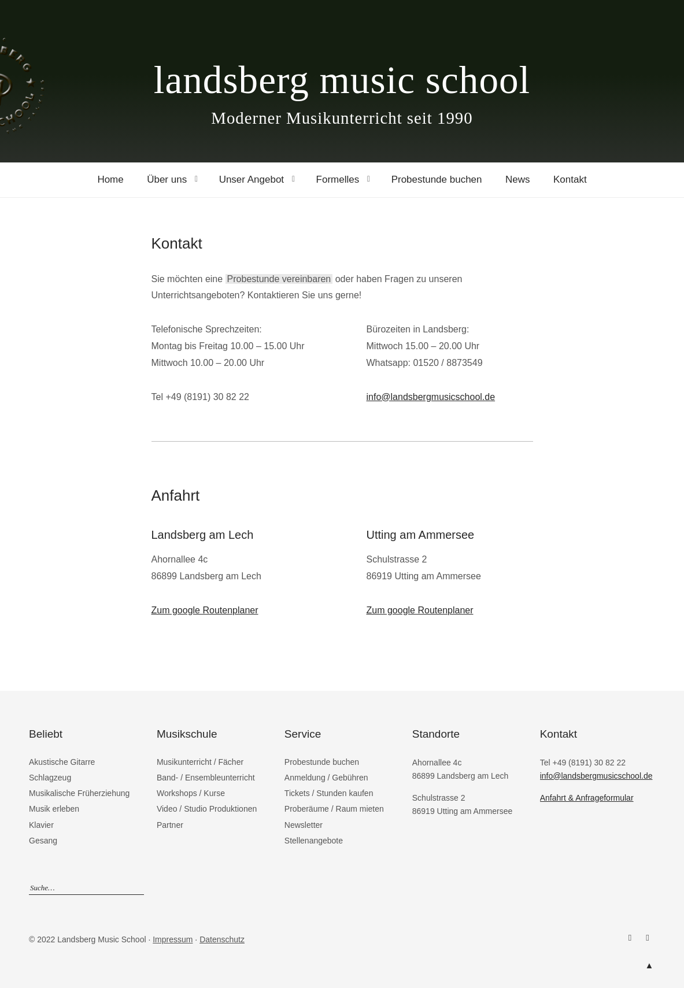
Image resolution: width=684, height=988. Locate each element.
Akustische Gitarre (62, 762)
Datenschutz (222, 939)
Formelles (338, 179)
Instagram (647, 938)
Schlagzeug (50, 777)
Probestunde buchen (436, 179)
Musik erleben (54, 808)
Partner (170, 825)
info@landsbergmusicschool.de (431, 397)
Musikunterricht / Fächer (200, 762)
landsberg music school (342, 80)
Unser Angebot (251, 179)
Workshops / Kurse (191, 793)
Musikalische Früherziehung (79, 793)
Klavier (41, 825)
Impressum (173, 939)
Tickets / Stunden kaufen (329, 793)
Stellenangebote (313, 840)
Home (110, 179)
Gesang (43, 840)
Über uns (167, 179)
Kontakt (570, 179)
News (517, 179)
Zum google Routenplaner (204, 610)
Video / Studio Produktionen (207, 808)
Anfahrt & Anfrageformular (587, 797)
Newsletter (303, 825)
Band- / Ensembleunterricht (206, 777)
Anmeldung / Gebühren (326, 777)
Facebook (630, 938)
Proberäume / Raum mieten (334, 808)
